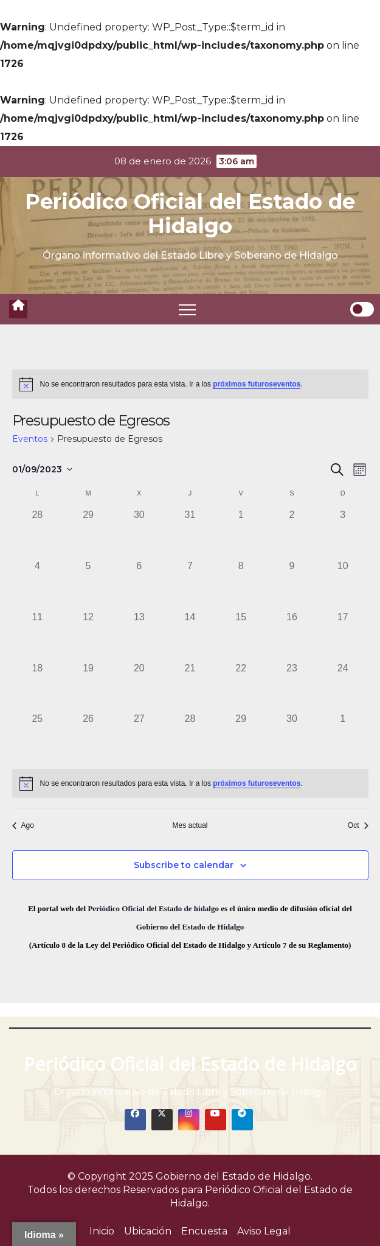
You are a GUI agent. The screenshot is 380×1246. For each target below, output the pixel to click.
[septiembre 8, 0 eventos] (240, 584)
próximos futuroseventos (256, 384)
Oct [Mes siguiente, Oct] (358, 825)
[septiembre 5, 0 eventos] (88, 584)
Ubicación (147, 1231)
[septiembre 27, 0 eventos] (139, 737)
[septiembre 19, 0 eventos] (88, 686)
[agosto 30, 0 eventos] (139, 533)
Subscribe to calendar (183, 864)
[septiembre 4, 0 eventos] (37, 584)
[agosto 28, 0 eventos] (37, 533)
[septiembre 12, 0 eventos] (88, 635)
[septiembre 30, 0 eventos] (291, 737)
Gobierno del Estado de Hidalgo (190, 926)
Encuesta (204, 1231)
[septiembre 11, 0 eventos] (37, 635)
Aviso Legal (264, 1231)
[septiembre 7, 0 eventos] (190, 584)
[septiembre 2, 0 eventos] (291, 533)
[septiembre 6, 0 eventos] (139, 584)
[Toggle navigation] (187, 309)
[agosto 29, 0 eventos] (88, 533)
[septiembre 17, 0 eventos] (342, 635)
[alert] (190, 384)
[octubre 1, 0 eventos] (342, 737)
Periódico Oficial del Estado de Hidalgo (190, 214)
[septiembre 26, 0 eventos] (88, 737)
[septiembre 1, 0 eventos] (240, 533)
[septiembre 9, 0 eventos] (291, 584)
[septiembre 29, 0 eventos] (240, 737)
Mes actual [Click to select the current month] (189, 825)
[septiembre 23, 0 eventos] (291, 686)
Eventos (29, 438)
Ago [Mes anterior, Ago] (23, 825)
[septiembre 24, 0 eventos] (342, 686)
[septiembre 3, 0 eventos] (342, 533)
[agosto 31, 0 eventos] (190, 533)
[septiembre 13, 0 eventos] (139, 635)
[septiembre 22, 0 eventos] (240, 686)
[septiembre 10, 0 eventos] (342, 584)
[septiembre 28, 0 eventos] (190, 737)
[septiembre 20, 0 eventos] (139, 686)
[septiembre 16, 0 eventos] (291, 635)
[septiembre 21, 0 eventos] (190, 686)
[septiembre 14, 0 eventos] (190, 635)
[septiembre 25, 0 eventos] (37, 737)
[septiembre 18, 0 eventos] (37, 686)
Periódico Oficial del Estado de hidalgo (153, 908)
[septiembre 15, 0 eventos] (240, 635)
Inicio (101, 1231)
